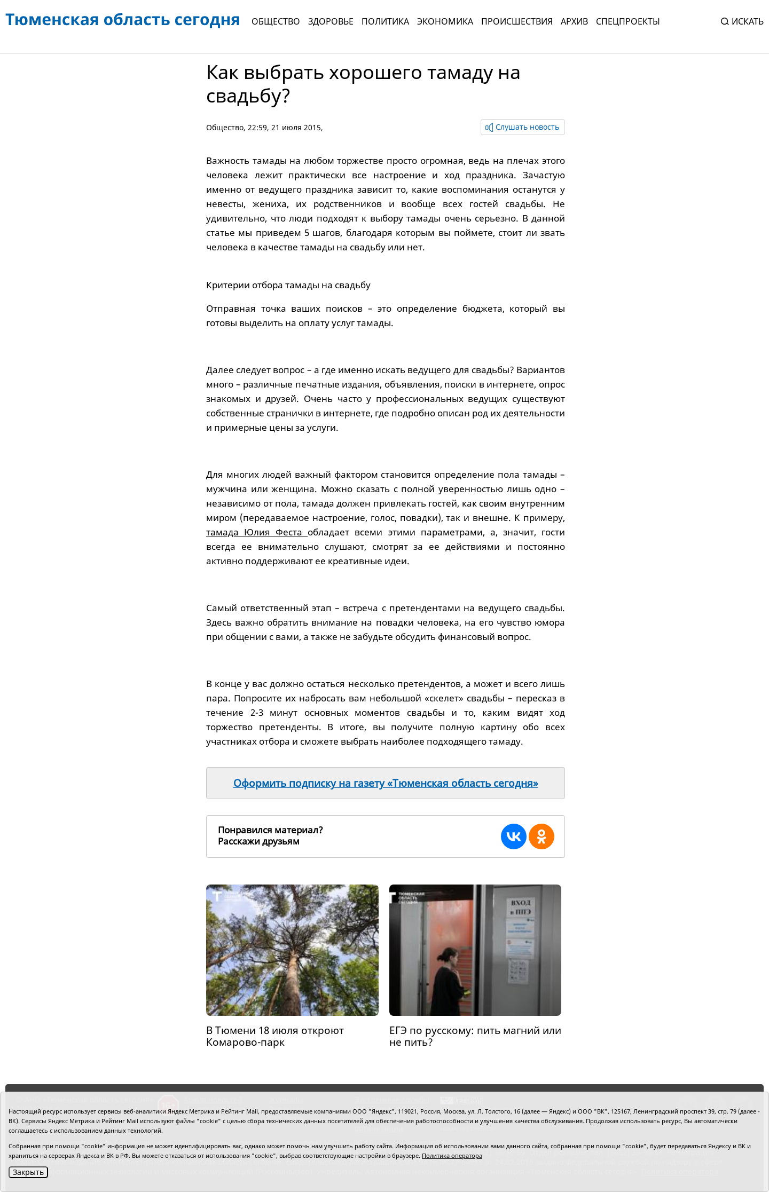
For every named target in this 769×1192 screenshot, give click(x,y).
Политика (385, 21)
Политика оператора (452, 1155)
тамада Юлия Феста (257, 532)
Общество (276, 21)
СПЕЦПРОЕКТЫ (628, 21)
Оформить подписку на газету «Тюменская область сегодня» (385, 783)
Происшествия (517, 21)
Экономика (445, 21)
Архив (574, 21)
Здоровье (331, 21)
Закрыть (28, 1172)
